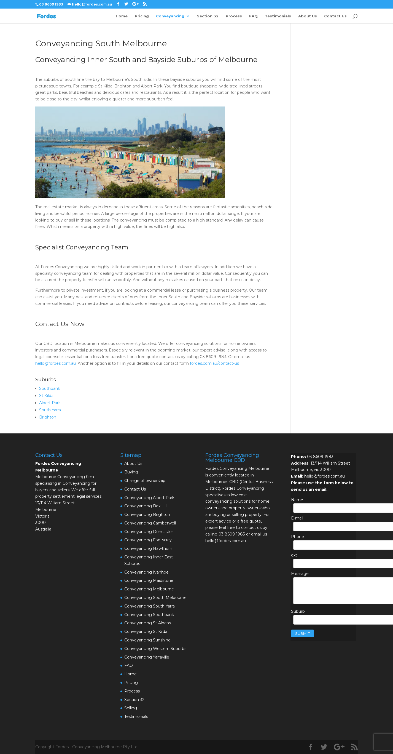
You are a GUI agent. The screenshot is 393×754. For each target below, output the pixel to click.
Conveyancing (170, 16)
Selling (130, 707)
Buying (131, 472)
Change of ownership (144, 480)
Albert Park (50, 402)
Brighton (47, 417)
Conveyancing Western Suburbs (155, 648)
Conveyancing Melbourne (149, 589)
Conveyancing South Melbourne (155, 597)
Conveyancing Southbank (149, 614)
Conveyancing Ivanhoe (146, 572)
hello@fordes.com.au (55, 363)
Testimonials (278, 16)
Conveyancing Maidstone (148, 580)
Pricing (142, 16)
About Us (307, 16)
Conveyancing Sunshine (147, 640)
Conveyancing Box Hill (145, 505)
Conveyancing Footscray (148, 539)
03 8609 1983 (320, 456)
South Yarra (50, 409)
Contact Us (335, 16)
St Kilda (46, 395)
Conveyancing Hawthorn (148, 548)
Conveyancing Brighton (147, 514)
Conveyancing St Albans (147, 622)
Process (234, 16)
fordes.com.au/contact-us (214, 363)
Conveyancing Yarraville (146, 657)
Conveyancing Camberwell (150, 523)
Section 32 (208, 16)
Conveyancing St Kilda (145, 631)
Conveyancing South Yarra (149, 606)
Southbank (49, 388)
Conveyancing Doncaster (148, 531)
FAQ (253, 16)
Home (122, 16)
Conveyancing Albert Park (149, 497)
